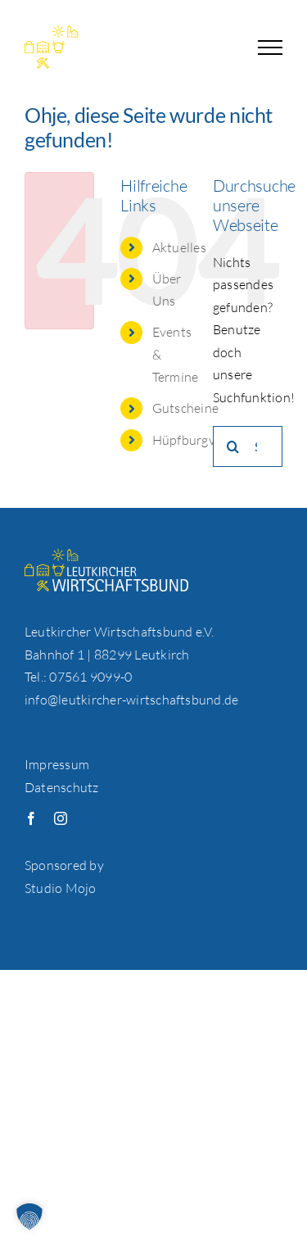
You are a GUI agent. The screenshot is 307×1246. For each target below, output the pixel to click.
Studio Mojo (61, 888)
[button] (29, 1216)
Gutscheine (185, 408)
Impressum (57, 764)
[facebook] (31, 818)
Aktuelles (179, 247)
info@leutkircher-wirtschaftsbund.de (131, 699)
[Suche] (233, 446)
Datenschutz (62, 787)
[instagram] (60, 818)
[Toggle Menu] (270, 47)
